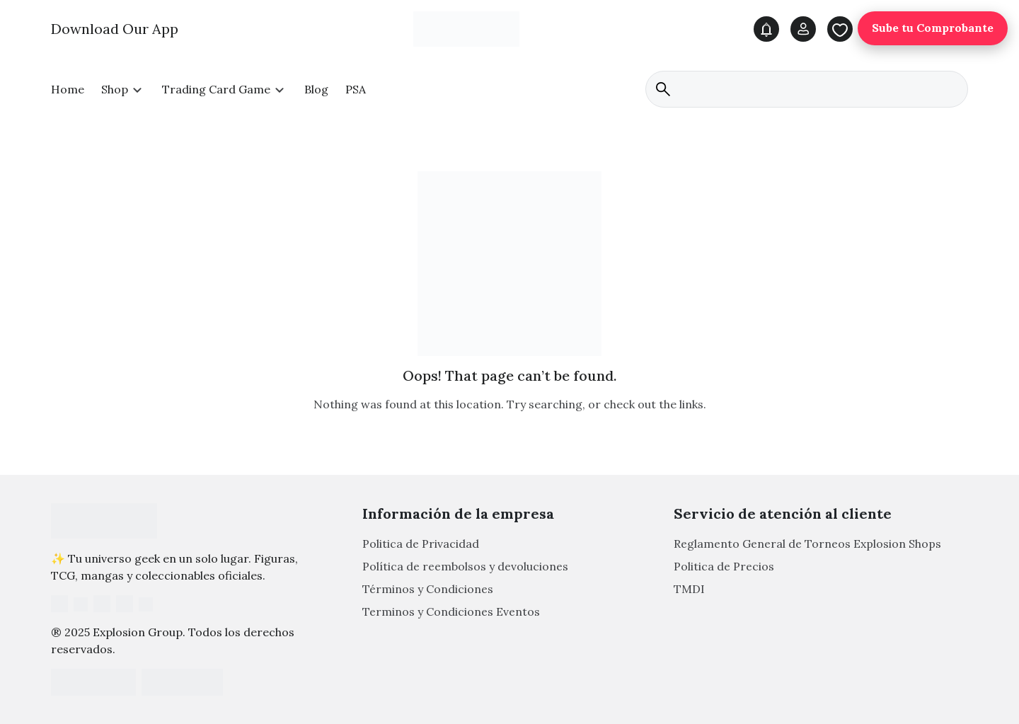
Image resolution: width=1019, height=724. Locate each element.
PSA (355, 89)
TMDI (689, 589)
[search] (806, 89)
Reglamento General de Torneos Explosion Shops (807, 544)
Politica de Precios (724, 567)
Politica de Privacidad (420, 544)
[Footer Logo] (104, 521)
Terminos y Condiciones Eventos (451, 612)
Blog (316, 89)
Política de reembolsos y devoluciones (465, 567)
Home (67, 89)
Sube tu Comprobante (933, 28)
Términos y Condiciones (427, 589)
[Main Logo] (466, 28)
